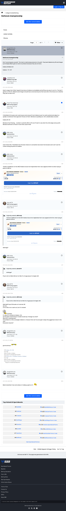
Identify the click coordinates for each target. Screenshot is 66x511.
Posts (5, 30)
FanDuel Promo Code (50, 411)
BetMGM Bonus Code (50, 407)
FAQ (35, 449)
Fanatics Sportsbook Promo (50, 424)
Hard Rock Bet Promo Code (50, 433)
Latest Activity (8, 34)
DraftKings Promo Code (50, 420)
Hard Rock (18, 433)
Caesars (19, 415)
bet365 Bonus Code (50, 429)
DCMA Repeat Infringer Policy (47, 449)
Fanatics (19, 424)
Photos (6, 38)
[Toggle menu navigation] (64, 3)
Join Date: (9, 51)
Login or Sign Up (59, 7)
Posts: (8, 53)
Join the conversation (33, 22)
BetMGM (18, 407)
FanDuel (19, 411)
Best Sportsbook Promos (33, 442)
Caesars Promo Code (50, 416)
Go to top (60, 449)
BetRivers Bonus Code (50, 438)
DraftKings (19, 420)
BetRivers (18, 437)
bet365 (19, 429)
